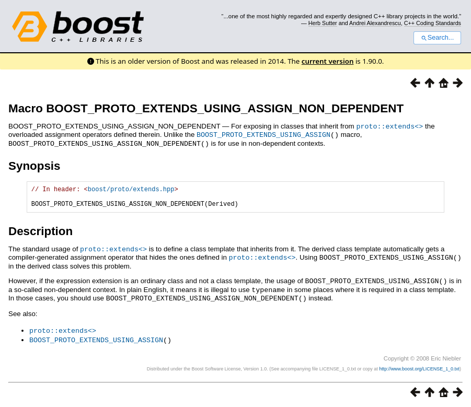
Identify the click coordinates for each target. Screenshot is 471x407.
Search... (437, 37)
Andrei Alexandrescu (375, 23)
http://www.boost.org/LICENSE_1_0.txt (419, 368)
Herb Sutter (322, 23)
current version (328, 61)
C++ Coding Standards (432, 23)
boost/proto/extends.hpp (131, 188)
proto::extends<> (389, 126)
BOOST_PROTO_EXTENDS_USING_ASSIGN (263, 133)
